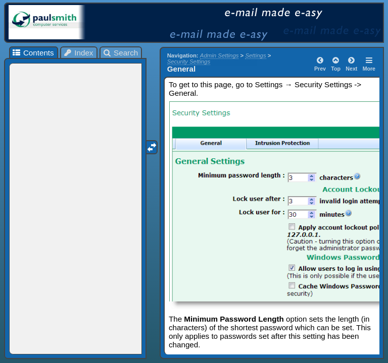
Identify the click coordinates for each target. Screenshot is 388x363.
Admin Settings (219, 55)
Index (78, 52)
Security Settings (188, 61)
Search (120, 52)
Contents (33, 52)
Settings (255, 55)
